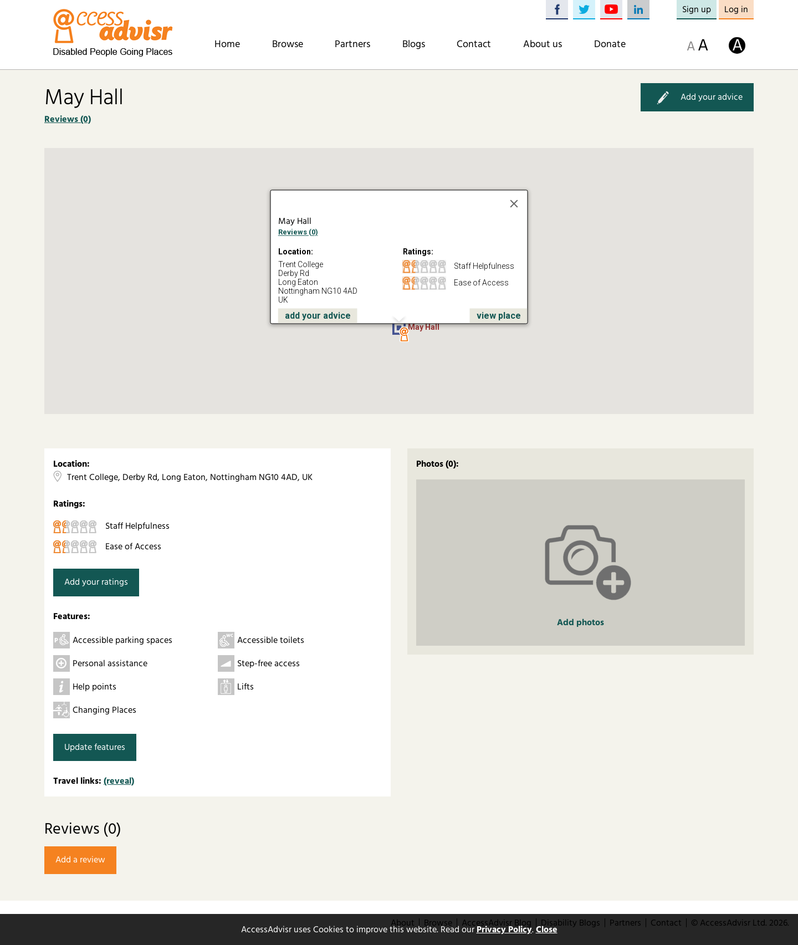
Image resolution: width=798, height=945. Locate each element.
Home (227, 44)
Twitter (584, 9)
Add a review (80, 859)
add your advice (318, 315)
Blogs (413, 44)
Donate (610, 44)
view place (499, 315)
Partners (352, 44)
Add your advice (697, 97)
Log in (736, 9)
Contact (474, 44)
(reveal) (119, 781)
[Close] (514, 204)
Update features (94, 747)
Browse (287, 44)
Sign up (696, 9)
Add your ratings (96, 582)
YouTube (611, 9)
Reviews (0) (67, 119)
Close (546, 929)
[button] (404, 334)
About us (542, 44)
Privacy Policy (504, 929)
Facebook (557, 9)
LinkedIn (638, 9)
